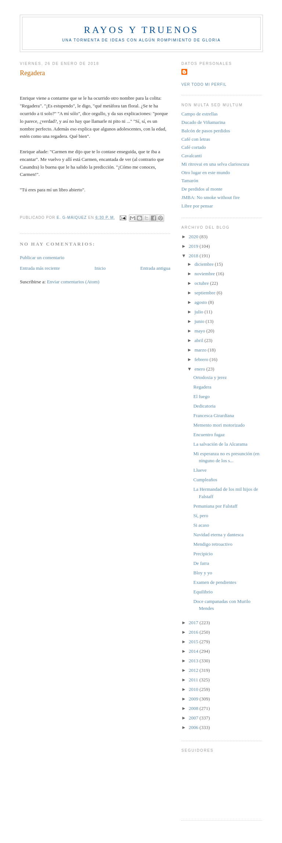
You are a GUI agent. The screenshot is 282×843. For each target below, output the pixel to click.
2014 (194, 651)
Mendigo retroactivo (212, 544)
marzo (201, 350)
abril (200, 340)
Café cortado (193, 147)
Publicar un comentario (42, 257)
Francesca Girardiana (213, 415)
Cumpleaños (205, 479)
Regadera (202, 387)
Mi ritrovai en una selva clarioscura (215, 164)
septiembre (206, 292)
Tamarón (189, 180)
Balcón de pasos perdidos (205, 130)
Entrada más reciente (40, 268)
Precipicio (203, 553)
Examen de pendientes (214, 582)
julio (200, 311)
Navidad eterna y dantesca (218, 534)
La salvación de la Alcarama (220, 444)
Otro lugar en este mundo (205, 172)
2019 (194, 246)
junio (200, 321)
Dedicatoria (204, 406)
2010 (194, 689)
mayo (200, 331)
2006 (194, 727)
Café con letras (195, 139)
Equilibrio (203, 591)
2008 (194, 708)
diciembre (205, 264)
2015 (194, 641)
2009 (194, 699)
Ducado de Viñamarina (203, 122)
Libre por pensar (197, 206)
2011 (194, 679)
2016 (194, 632)
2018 (194, 255)
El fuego (201, 396)
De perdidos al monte (202, 189)
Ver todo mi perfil (204, 84)
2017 (194, 622)
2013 (194, 660)
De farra (201, 563)
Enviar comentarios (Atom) (73, 281)
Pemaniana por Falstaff (215, 506)
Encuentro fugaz (209, 434)
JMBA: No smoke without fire (210, 197)
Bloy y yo (202, 572)
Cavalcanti (191, 155)
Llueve (199, 470)
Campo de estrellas (199, 114)
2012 (194, 670)
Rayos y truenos (141, 30)
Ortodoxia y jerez (210, 377)
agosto (201, 302)
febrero (202, 359)
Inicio (99, 268)
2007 (194, 718)
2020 (194, 236)
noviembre (205, 273)
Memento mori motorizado (219, 425)
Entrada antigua (155, 268)
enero (200, 369)
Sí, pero (200, 515)
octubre (202, 283)
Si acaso (201, 525)
